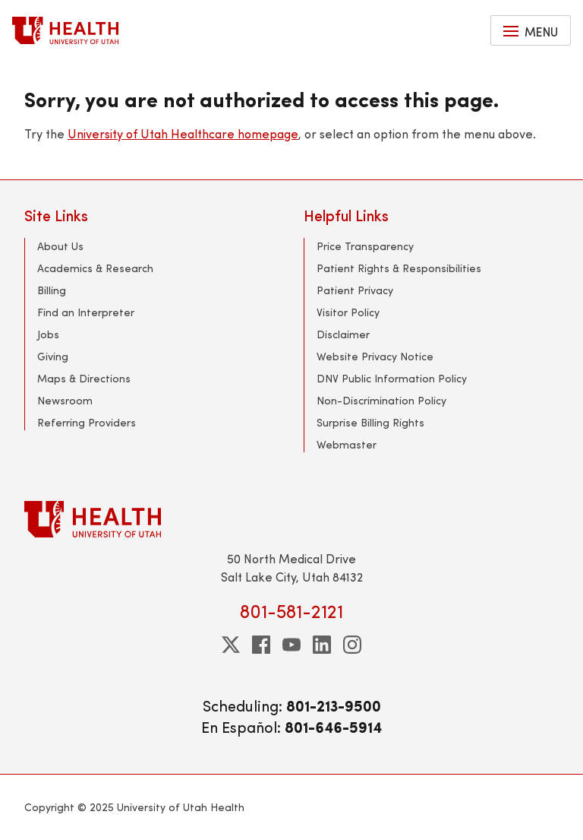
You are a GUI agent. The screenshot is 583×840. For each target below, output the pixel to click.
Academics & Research (95, 268)
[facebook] (261, 645)
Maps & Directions (84, 378)
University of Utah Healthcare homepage (183, 133)
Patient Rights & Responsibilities (399, 268)
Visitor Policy (348, 312)
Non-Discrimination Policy (381, 400)
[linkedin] (322, 645)
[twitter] (231, 645)
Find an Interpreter (85, 312)
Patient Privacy (355, 290)
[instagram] (352, 645)
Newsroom (65, 400)
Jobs (48, 334)
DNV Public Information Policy (392, 378)
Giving (52, 356)
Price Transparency (365, 246)
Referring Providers (86, 422)
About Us (60, 246)
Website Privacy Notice (375, 356)
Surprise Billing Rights (370, 422)
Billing (51, 290)
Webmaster (347, 444)
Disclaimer (343, 334)
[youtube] (291, 645)
